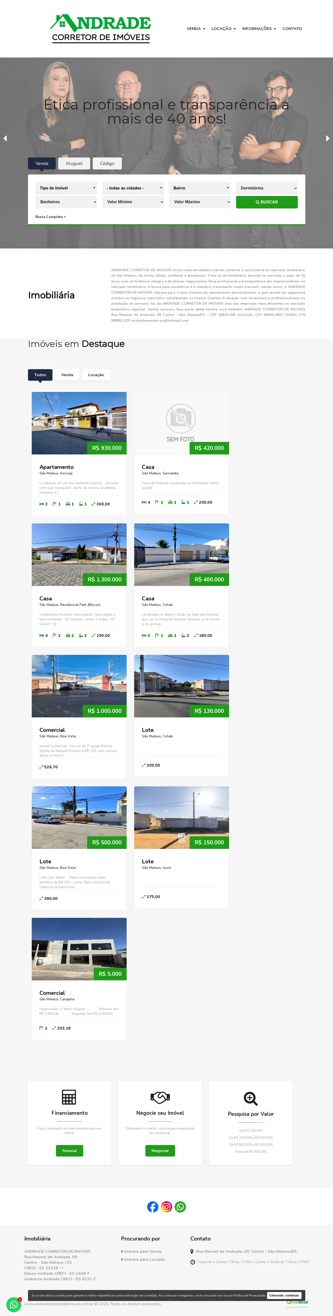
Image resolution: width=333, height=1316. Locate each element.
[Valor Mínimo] (133, 202)
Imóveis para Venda (141, 1251)
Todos (40, 375)
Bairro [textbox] (179, 188)
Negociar (160, 1151)
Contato (292, 28)
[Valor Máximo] (200, 202)
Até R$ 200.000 (251, 1131)
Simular (69, 1151)
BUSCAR (267, 202)
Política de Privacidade (249, 1296)
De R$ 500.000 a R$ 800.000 (251, 1145)
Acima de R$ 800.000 (251, 1152)
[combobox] (66, 188)
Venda (67, 375)
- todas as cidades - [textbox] (125, 188)
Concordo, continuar (284, 1295)
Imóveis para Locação (143, 1259)
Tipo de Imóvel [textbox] (54, 188)
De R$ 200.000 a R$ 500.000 (251, 1138)
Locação (96, 375)
